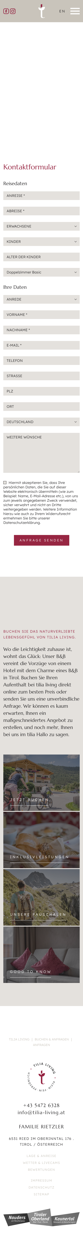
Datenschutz (41, 1187)
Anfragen (41, 1045)
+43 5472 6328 (41, 1106)
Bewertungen (41, 1170)
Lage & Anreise (41, 1156)
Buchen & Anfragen (52, 1039)
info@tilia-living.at (42, 1113)
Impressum (41, 1181)
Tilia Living (19, 1039)
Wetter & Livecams (41, 1163)
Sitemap (41, 1194)
